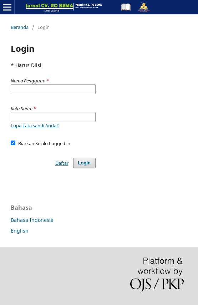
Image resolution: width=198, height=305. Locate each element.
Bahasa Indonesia (32, 220)
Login (84, 163)
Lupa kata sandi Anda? (35, 125)
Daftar (61, 163)
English (20, 230)
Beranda (20, 27)
